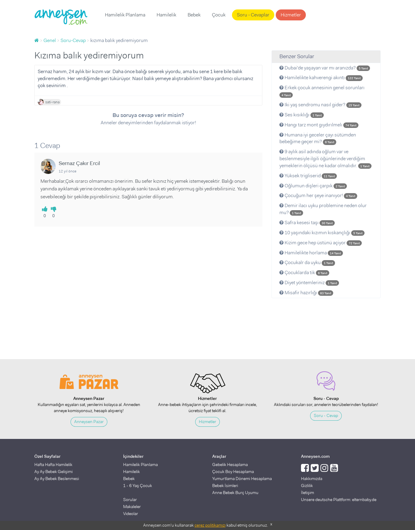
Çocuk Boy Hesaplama (233, 471)
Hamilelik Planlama (125, 15)
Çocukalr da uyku (307, 262)
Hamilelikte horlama (311, 252)
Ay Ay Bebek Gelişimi (53, 471)
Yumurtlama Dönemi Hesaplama (242, 478)
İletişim (307, 492)
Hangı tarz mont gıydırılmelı (318, 125)
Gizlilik (307, 485)
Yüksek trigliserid (308, 175)
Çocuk (219, 15)
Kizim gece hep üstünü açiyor (320, 242)
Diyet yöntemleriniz (309, 282)
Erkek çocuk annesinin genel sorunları (322, 91)
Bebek (194, 15)
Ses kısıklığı (301, 114)
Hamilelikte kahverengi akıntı (321, 77)
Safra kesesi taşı (307, 222)
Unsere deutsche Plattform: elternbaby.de (338, 499)
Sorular (130, 499)
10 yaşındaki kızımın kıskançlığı (322, 232)
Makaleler (132, 506)
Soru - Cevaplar (253, 15)
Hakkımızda (311, 478)
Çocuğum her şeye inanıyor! (318, 195)
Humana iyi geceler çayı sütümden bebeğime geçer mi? (317, 138)
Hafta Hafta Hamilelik (53, 464)
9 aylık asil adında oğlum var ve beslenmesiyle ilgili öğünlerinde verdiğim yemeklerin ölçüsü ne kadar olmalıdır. (325, 158)
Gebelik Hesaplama (230, 464)
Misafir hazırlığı (306, 292)
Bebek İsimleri (225, 485)
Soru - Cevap (326, 415)
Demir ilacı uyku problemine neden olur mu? (323, 209)
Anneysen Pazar (89, 421)
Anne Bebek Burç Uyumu (235, 492)
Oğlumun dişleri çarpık (313, 185)
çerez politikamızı (210, 525)
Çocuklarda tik (304, 272)
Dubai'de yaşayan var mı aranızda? (324, 68)
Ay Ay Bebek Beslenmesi (56, 478)
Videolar (130, 513)
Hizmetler (291, 15)
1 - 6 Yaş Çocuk (137, 485)
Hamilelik (166, 15)
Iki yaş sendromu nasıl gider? (320, 104)
